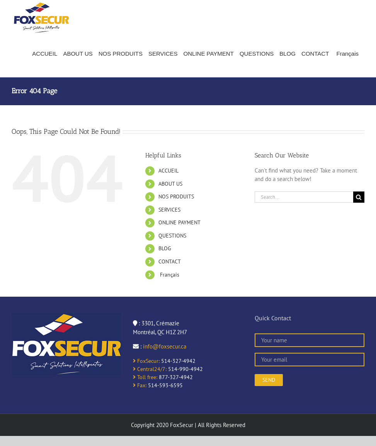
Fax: (139, 385)
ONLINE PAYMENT (179, 222)
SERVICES (169, 209)
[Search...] (304, 197)
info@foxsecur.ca (164, 346)
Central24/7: (150, 369)
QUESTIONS (172, 235)
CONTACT (169, 261)
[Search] (358, 197)
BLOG (164, 248)
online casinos (150, 393)
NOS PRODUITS (176, 196)
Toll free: (145, 377)
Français (168, 274)
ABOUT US (170, 183)
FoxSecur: (146, 360)
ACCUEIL (168, 170)
